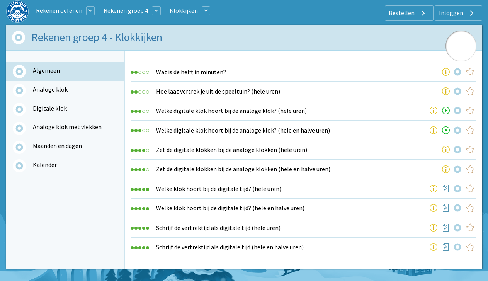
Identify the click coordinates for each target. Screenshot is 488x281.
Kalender (45, 165)
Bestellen (408, 13)
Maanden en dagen (57, 146)
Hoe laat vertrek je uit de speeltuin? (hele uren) (218, 91)
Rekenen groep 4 (126, 10)
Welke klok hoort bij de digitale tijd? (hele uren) (218, 188)
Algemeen (46, 70)
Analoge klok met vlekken (67, 127)
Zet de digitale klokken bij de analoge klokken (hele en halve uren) (243, 169)
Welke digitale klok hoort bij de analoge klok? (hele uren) (231, 110)
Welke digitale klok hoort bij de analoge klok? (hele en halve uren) (243, 130)
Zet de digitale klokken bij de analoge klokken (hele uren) (231, 149)
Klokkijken (184, 10)
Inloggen (457, 13)
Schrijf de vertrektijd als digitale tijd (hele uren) (218, 228)
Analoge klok (50, 89)
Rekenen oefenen (59, 10)
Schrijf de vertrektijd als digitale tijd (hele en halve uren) (230, 247)
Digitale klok (50, 108)
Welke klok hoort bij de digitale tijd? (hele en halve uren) (230, 208)
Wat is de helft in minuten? (191, 72)
